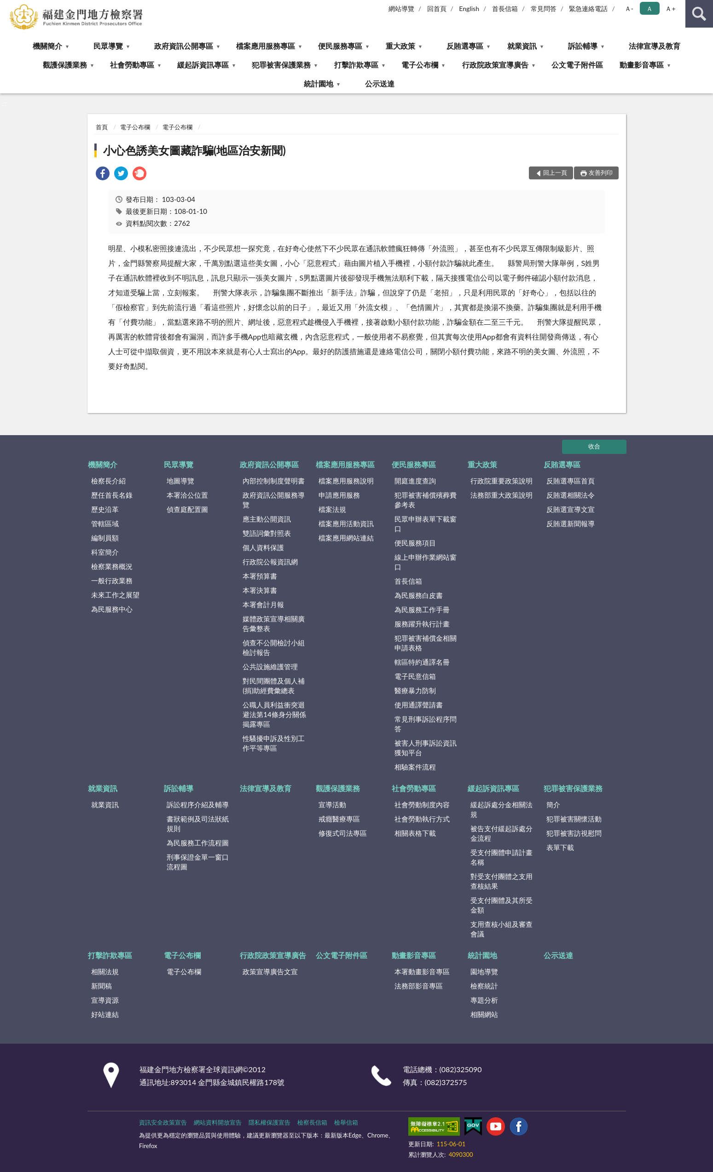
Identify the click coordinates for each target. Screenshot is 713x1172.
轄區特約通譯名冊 (422, 662)
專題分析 (484, 1000)
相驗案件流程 (415, 767)
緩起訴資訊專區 (203, 64)
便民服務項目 (415, 543)
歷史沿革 (105, 509)
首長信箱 (505, 8)
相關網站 (484, 1014)
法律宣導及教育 (654, 45)
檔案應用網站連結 (346, 538)
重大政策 (400, 45)
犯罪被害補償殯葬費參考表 (425, 500)
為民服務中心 (112, 609)
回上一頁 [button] (555, 172)
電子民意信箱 (415, 676)
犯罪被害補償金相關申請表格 (425, 643)
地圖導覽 (180, 481)
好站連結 (105, 1014)
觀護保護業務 (65, 64)
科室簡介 (105, 552)
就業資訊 (522, 45)
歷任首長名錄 (112, 495)
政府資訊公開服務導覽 (274, 500)
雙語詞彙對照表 (267, 533)
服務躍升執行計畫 (422, 624)
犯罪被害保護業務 (281, 64)
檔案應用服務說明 (346, 481)
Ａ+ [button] (670, 8)
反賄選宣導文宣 (570, 509)
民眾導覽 (108, 45)
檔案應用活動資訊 (346, 523)
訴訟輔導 (582, 45)
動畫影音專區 (642, 64)
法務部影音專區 (418, 986)
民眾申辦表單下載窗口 (425, 524)
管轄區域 (105, 523)
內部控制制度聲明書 (274, 481)
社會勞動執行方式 (422, 819)
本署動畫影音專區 (422, 971)
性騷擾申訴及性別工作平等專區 (274, 743)
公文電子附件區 (577, 64)
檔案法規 (332, 509)
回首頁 (436, 8)
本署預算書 (260, 576)
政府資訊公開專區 (183, 45)
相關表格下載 (415, 833)
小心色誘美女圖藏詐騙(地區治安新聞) (194, 150)
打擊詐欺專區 (356, 64)
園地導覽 (484, 971)
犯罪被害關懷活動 (574, 819)
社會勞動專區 (132, 64)
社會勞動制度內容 (422, 804)
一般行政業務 (112, 580)
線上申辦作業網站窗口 (425, 562)
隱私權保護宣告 (269, 1122)
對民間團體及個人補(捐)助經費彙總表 (274, 686)
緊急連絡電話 (588, 8)
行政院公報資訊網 (270, 561)
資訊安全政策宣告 (163, 1122)
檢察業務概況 (112, 566)
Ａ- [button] (629, 8)
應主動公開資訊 (267, 519)
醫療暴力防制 (415, 690)
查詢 (699, 14)
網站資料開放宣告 (218, 1122)
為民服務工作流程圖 (198, 843)
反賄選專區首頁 (570, 481)
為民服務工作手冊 (422, 609)
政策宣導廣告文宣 (270, 971)
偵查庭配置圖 (187, 509)
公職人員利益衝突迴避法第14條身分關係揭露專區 (274, 714)
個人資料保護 (263, 547)
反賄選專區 (464, 45)
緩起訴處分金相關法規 (501, 809)
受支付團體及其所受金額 (501, 905)
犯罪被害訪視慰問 (574, 833)
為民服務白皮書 (418, 595)
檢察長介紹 (108, 481)
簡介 (553, 804)
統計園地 (318, 83)
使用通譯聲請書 (418, 705)
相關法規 (105, 971)
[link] (103, 175)
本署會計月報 (263, 604)
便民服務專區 (340, 45)
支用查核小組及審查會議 (501, 929)
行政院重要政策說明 (501, 481)
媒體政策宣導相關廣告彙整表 (274, 623)
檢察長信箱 (312, 1122)
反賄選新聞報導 (570, 523)
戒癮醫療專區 (339, 819)
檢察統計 (484, 986)
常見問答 (543, 8)
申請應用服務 (339, 495)
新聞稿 (101, 986)
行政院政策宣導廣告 (495, 64)
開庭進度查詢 (415, 481)
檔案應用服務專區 (265, 45)
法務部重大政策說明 (501, 495)
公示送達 (379, 83)
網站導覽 (401, 8)
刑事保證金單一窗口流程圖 (198, 862)
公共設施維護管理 (270, 666)
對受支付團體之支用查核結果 (501, 881)
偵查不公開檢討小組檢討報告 (274, 647)
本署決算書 (260, 590)
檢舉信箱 (346, 1122)
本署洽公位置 (187, 495)
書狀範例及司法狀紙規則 (198, 824)
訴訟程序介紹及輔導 (198, 804)
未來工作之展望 (115, 595)
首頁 (102, 127)
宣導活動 (332, 804)
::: (7, 7)
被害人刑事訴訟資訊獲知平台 (425, 748)
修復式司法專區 (343, 833)
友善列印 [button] (601, 172)
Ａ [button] (649, 8)
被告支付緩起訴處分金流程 (501, 833)
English (469, 8)
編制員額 (105, 538)
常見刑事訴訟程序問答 (425, 724)
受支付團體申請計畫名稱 (501, 857)
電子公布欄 (419, 64)
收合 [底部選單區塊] (594, 446)
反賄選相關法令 (570, 495)
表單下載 (560, 847)
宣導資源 (105, 1000)
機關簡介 (47, 45)
